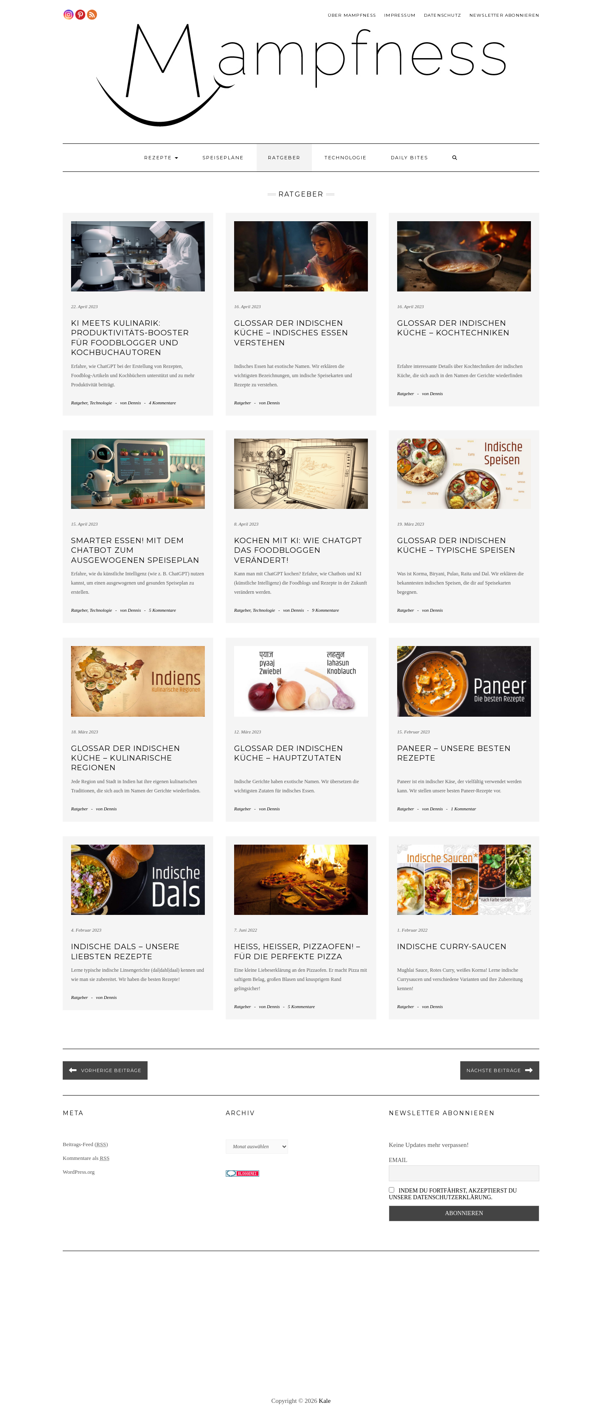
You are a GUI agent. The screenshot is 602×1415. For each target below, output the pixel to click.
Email (398, 1160)
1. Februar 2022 (412, 929)
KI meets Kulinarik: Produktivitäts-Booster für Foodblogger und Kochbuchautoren (130, 338)
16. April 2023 (247, 306)
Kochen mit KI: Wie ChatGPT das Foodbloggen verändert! (298, 550)
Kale (325, 1400)
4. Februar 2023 (86, 929)
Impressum (400, 15)
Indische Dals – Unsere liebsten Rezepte (125, 951)
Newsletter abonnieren (504, 15)
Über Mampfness (352, 15)
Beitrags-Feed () (85, 1144)
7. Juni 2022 (245, 929)
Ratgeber (284, 158)
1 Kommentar (463, 808)
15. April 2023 (84, 523)
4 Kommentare (162, 402)
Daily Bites (409, 158)
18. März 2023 (84, 731)
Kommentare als (86, 1158)
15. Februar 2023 (413, 731)
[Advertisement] (301, 1324)
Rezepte (161, 158)
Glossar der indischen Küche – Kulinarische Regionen (125, 758)
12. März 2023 (247, 731)
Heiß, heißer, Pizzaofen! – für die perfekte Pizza (297, 951)
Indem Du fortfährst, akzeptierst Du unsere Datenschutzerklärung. (453, 1194)
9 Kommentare (325, 610)
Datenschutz (442, 15)
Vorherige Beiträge (111, 1070)
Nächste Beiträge (494, 1070)
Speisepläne (223, 158)
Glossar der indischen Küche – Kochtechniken (453, 328)
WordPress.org (78, 1172)
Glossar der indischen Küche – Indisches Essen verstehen (291, 333)
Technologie (345, 158)
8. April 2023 (246, 523)
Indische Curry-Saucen (452, 946)
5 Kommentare (162, 610)
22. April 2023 (84, 306)
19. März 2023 (410, 523)
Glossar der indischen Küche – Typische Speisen (456, 545)
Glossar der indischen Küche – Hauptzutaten (288, 753)
